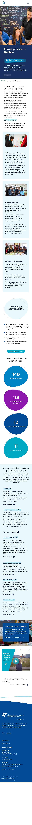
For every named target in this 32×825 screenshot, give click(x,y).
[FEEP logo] (13, 716)
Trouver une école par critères (14, 123)
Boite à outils (6, 743)
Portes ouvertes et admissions (14, 127)
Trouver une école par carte (14, 125)
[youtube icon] (7, 733)
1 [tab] (5, 75)
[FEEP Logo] (4, 3)
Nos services (5, 740)
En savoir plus (9, 504)
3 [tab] (10, 75)
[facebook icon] (4, 733)
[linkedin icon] (10, 733)
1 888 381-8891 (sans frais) (9, 754)
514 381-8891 (5, 752)
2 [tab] (7, 75)
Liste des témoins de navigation (9, 780)
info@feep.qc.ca (6, 759)
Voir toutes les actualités (19, 685)
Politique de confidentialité (8, 778)
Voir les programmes (11, 532)
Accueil (3, 80)
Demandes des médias (8, 770)
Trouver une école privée (16, 351)
